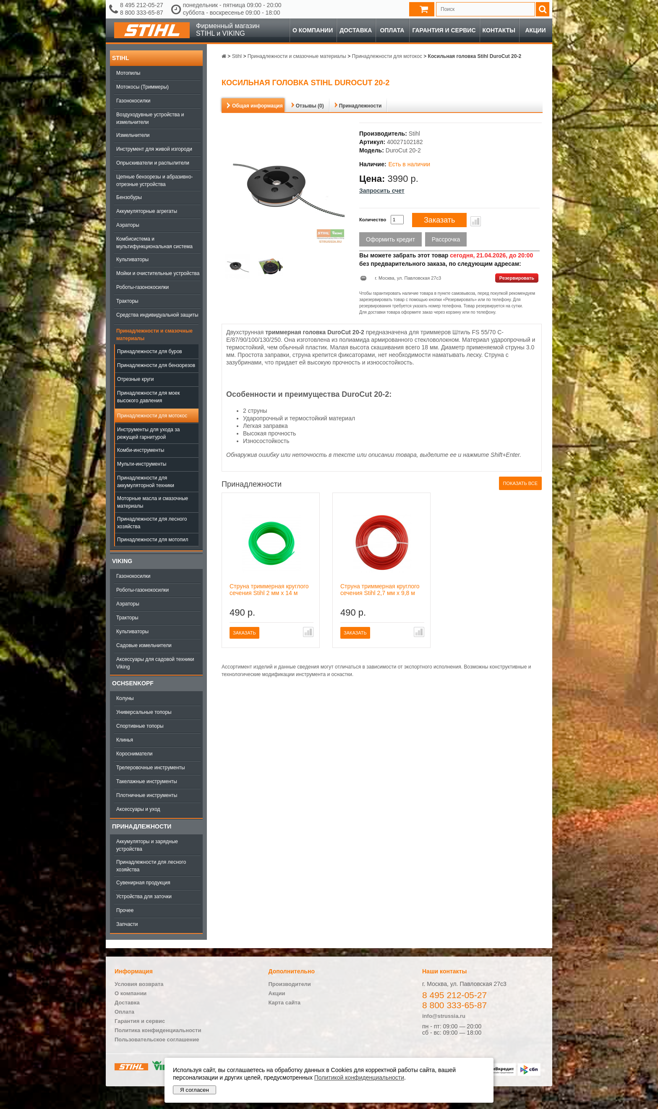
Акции (535, 30)
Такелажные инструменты (146, 781)
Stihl (120, 58)
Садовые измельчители (144, 645)
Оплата (392, 30)
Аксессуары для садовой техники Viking (155, 663)
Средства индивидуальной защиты (157, 315)
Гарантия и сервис (443, 30)
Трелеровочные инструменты (150, 768)
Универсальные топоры (144, 712)
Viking (122, 561)
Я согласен (194, 1090)
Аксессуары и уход (138, 809)
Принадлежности (141, 826)
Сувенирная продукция (143, 883)
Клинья (124, 740)
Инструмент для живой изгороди (154, 149)
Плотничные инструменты (146, 795)
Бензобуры (129, 197)
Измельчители (132, 135)
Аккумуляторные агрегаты (146, 211)
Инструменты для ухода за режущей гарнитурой (148, 433)
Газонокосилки (133, 101)
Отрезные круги (135, 379)
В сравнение (475, 221)
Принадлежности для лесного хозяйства (152, 523)
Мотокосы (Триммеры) (142, 87)
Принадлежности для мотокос (152, 416)
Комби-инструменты (140, 450)
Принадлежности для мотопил (152, 540)
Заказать (439, 220)
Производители (290, 984)
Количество (372, 219)
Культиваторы (132, 259)
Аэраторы (127, 225)
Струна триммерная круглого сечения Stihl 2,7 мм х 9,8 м (380, 589)
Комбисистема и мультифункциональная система (154, 242)
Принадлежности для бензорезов (156, 365)
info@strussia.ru (443, 1016)
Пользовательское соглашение (157, 1039)
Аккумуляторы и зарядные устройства (147, 845)
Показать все (520, 483)
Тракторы (127, 301)
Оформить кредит (390, 239)
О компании (312, 30)
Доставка (355, 30)
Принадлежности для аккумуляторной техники (145, 481)
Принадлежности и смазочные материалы (154, 334)
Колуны (125, 698)
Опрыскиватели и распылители (152, 163)
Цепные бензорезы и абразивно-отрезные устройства (154, 180)
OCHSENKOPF (133, 683)
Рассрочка (446, 239)
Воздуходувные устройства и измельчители (150, 118)
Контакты (499, 30)
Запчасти (127, 924)
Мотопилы (128, 73)
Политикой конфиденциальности (359, 1077)
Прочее (124, 910)
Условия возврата (139, 984)
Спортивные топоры (140, 726)
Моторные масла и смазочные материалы (152, 502)
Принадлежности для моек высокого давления (148, 397)
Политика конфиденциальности (158, 1030)
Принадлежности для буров (149, 351)
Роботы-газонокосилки (142, 287)
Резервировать (516, 278)
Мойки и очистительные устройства (157, 273)
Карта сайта (285, 1002)
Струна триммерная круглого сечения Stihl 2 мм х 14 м (269, 589)
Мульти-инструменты (141, 464)
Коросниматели (134, 754)
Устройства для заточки (144, 896)
